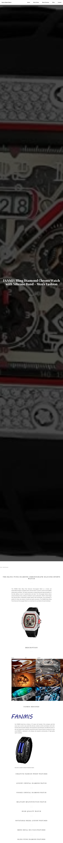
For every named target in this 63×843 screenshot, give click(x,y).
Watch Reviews (5, 567)
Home (1, 567)
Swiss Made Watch (6, 2)
